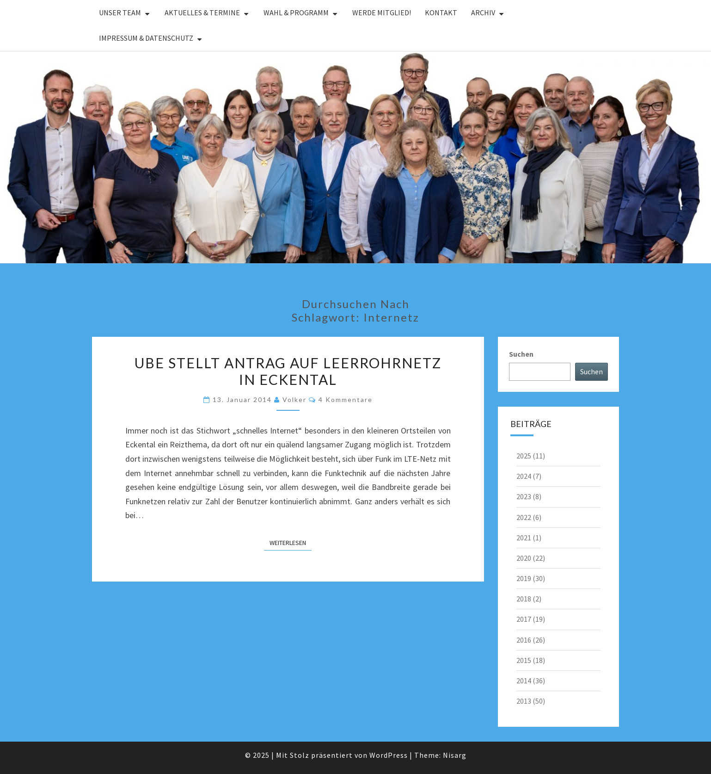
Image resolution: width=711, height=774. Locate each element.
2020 (523, 558)
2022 (523, 517)
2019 (523, 578)
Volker (294, 399)
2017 (523, 619)
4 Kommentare (346, 399)
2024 (523, 476)
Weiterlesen (291, 542)
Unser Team (120, 12)
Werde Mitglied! (381, 12)
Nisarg (454, 755)
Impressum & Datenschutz (146, 38)
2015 (523, 660)
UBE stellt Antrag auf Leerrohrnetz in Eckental (288, 371)
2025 (523, 455)
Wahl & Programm (296, 12)
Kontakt (441, 12)
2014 (523, 680)
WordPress (388, 755)
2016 (523, 639)
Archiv (483, 12)
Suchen (521, 354)
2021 (523, 537)
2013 (523, 701)
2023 (523, 496)
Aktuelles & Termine (202, 12)
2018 (523, 598)
